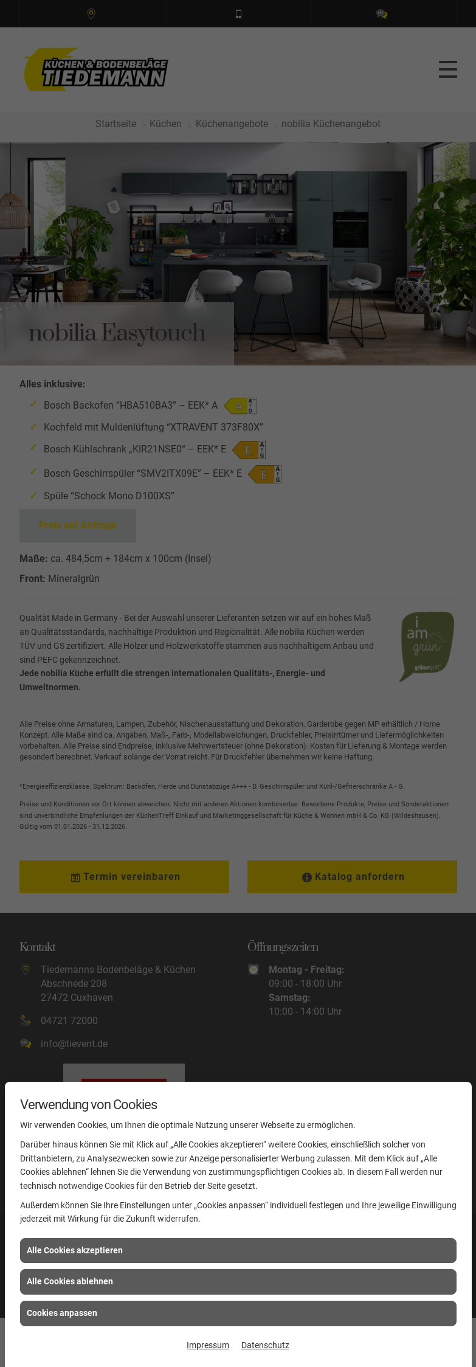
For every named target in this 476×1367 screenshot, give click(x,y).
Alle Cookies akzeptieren (75, 1250)
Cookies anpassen (62, 1313)
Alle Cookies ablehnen (70, 1281)
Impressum (208, 1345)
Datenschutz (265, 1345)
